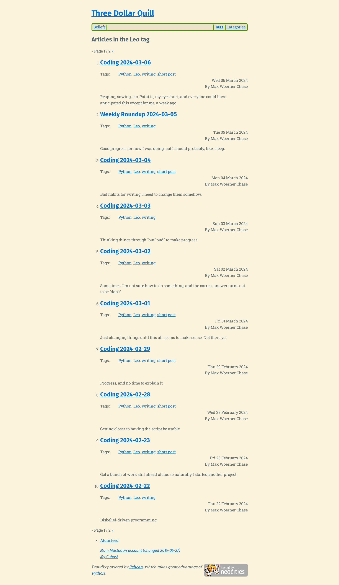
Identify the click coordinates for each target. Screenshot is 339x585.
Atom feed (109, 540)
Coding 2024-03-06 (125, 62)
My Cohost (109, 556)
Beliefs (99, 27)
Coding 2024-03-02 (125, 251)
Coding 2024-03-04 (125, 160)
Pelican (136, 566)
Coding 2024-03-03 (125, 205)
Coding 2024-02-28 (125, 394)
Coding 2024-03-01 (125, 303)
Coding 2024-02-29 (125, 348)
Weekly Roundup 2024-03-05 (138, 114)
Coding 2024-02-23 (125, 440)
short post (166, 74)
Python (125, 74)
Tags (219, 27)
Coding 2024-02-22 (125, 485)
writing (149, 74)
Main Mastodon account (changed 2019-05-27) (140, 550)
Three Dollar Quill (123, 13)
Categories (236, 27)
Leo (136, 74)
